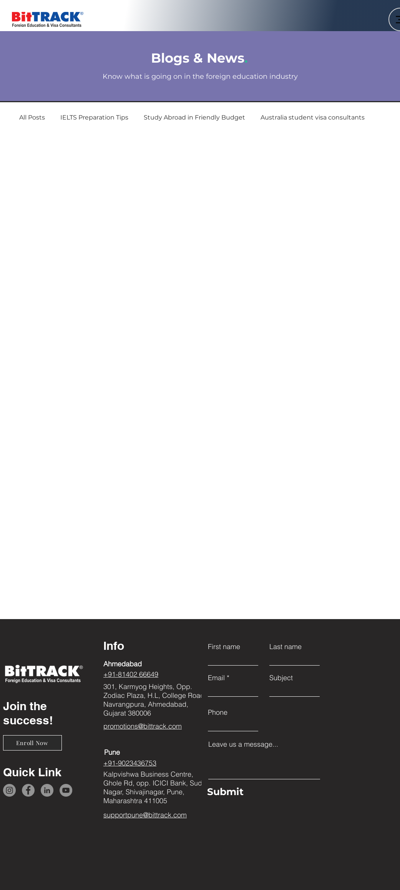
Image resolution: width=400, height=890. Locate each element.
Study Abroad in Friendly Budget (194, 117)
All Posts (32, 117)
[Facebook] (28, 790)
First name (224, 646)
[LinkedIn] (47, 790)
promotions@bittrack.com (142, 726)
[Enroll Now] (32, 743)
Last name (285, 646)
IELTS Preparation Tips (94, 117)
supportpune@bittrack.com (145, 814)
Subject (281, 677)
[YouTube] (66, 790)
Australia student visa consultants (313, 117)
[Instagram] (9, 790)
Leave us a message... (243, 744)
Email (216, 677)
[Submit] (262, 792)
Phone (217, 712)
